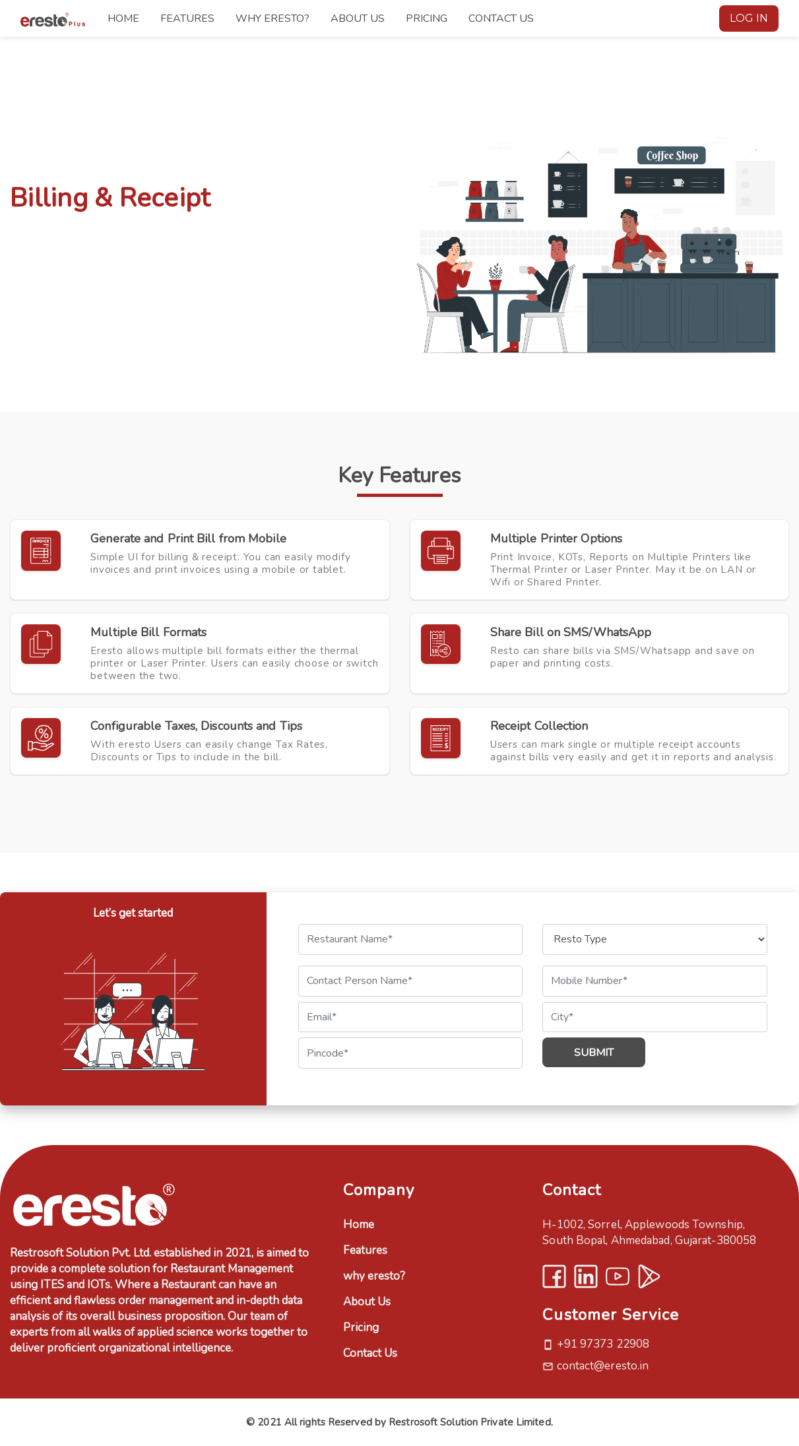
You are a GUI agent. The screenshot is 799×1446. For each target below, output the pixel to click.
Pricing (361, 1327)
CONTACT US (501, 18)
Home (358, 1224)
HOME (123, 18)
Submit (594, 1052)
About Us (367, 1301)
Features (365, 1250)
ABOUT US (358, 18)
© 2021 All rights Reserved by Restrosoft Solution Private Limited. (399, 1422)
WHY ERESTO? (272, 18)
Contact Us (370, 1353)
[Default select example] (654, 939)
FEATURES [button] (187, 18)
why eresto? (374, 1276)
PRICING (426, 18)
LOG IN (749, 18)
